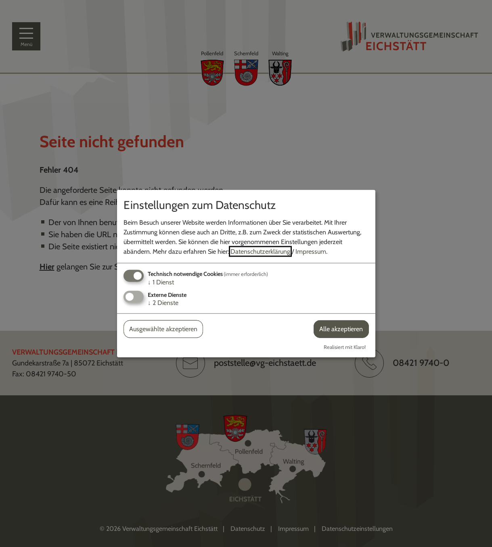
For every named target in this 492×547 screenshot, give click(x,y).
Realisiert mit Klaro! (345, 347)
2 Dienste (163, 303)
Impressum (310, 251)
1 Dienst (161, 282)
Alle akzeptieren (341, 329)
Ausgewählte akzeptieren (163, 329)
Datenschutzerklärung (260, 251)
